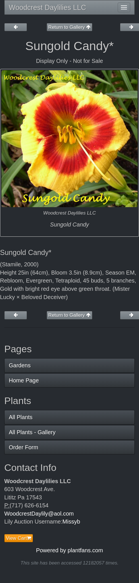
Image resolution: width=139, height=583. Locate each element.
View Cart (18, 538)
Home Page (24, 380)
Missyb (71, 521)
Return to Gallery (69, 27)
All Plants (20, 417)
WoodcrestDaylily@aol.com (39, 513)
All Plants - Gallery (32, 432)
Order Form (23, 447)
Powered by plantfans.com (69, 550)
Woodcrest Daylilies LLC (47, 7)
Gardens (20, 365)
